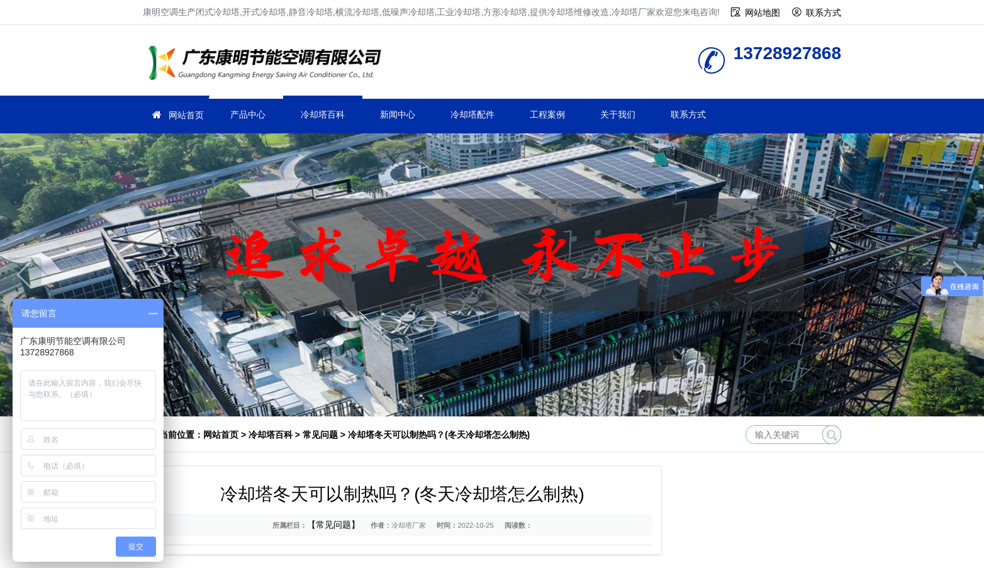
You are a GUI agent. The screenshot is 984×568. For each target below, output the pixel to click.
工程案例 (547, 114)
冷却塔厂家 (268, 64)
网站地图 (762, 13)
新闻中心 (397, 114)
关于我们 (617, 114)
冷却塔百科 (323, 114)
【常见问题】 (333, 525)
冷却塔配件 (472, 114)
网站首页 (186, 115)
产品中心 (248, 114)
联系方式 (823, 13)
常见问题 (320, 435)
